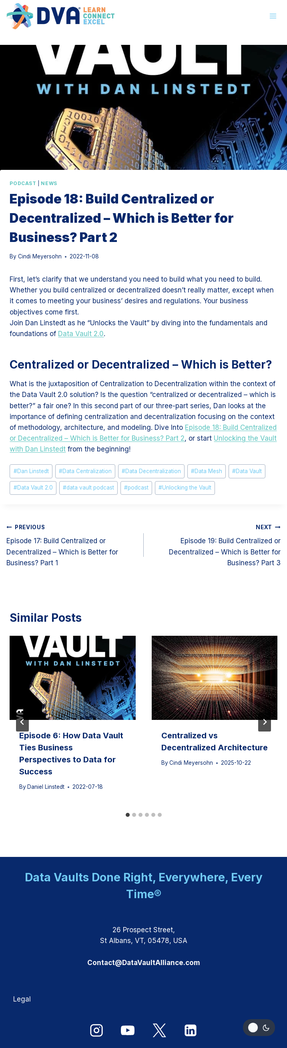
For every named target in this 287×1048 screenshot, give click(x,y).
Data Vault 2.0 (81, 334)
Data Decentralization (151, 471)
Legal (22, 999)
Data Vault (247, 471)
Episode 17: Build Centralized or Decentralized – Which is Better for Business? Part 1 (71, 544)
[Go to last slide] (22, 722)
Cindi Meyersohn (40, 256)
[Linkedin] (190, 1030)
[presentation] (73, 678)
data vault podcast (88, 487)
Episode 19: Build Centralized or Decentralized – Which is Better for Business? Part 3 (216, 544)
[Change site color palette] (259, 1027)
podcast (136, 487)
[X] (159, 1030)
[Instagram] (96, 1030)
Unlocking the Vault (185, 487)
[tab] (128, 815)
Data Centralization (85, 471)
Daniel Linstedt (45, 787)
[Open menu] (273, 16)
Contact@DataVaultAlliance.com (143, 963)
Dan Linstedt (31, 471)
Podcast (23, 183)
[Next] (264, 722)
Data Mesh (206, 471)
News (49, 183)
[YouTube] (127, 1030)
